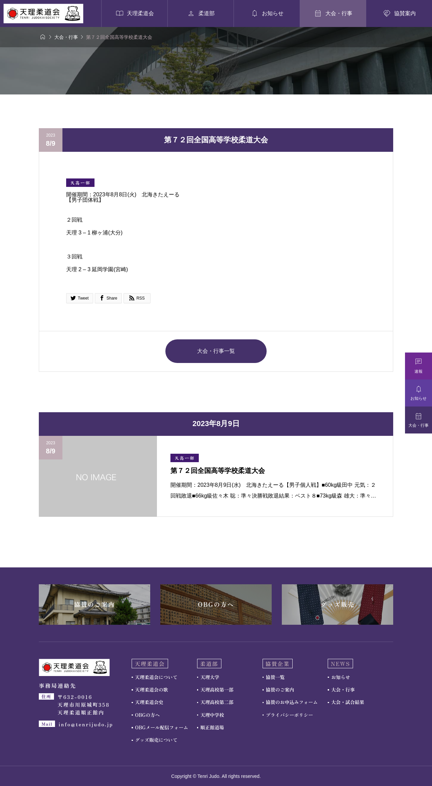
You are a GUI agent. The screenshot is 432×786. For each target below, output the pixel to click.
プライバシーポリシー (289, 714)
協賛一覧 (275, 677)
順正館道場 (212, 727)
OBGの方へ (147, 714)
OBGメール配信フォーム (161, 727)
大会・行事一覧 (216, 351)
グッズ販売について (156, 739)
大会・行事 (343, 689)
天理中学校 (212, 714)
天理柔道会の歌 (151, 689)
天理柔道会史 (149, 702)
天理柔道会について (156, 677)
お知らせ (340, 677)
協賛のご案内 (280, 689)
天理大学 (209, 677)
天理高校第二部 (217, 702)
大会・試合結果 (347, 702)
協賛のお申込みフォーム (292, 702)
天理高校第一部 (217, 689)
